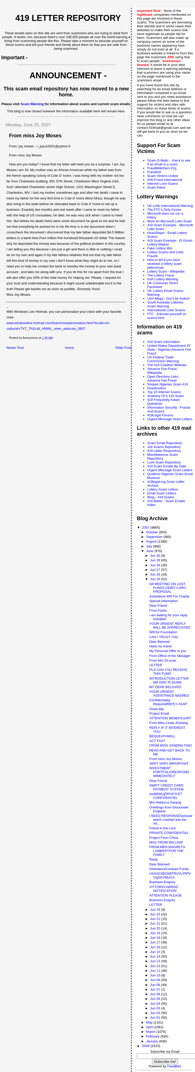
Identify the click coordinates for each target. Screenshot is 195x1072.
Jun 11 (155, 971)
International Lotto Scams (166, 310)
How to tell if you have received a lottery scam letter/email (164, 263)
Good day (156, 709)
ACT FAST (157, 741)
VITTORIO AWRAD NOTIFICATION (163, 889)
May (149, 1022)
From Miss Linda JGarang (168, 723)
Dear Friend (158, 605)
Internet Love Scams (162, 183)
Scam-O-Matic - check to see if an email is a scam (168, 162)
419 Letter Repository (68, 18)
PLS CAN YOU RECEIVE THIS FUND (168, 672)
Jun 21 (155, 923)
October (152, 532)
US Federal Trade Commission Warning (163, 359)
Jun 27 (155, 570)
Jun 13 (155, 961)
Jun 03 (155, 1008)
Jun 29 (155, 560)
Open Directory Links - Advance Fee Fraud (163, 378)
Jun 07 (155, 989)
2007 (146, 527)
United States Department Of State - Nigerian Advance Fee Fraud (169, 349)
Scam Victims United (162, 176)
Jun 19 (155, 933)
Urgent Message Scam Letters (169, 419)
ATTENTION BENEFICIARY (170, 718)
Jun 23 (155, 914)
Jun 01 (155, 1017)
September (154, 537)
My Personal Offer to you (167, 651)
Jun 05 (155, 999)
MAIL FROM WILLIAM (165, 842)
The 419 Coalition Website (166, 365)
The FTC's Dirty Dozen (164, 210)
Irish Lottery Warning (162, 279)
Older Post (123, 348)
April (150, 1027)
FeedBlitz (174, 1066)
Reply (153, 859)
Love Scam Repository (164, 462)
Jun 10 (155, 975)
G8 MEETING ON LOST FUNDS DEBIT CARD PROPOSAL (167, 588)
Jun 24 (155, 909)
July (149, 546)
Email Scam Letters (161, 493)
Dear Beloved (159, 642)
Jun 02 (155, 1013)
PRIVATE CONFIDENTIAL (169, 833)
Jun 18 (155, 938)
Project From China (163, 838)
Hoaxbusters (156, 388)
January (152, 1041)
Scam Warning (32, 104)
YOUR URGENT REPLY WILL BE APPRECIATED (169, 625)
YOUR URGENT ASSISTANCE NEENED (169, 693)
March (151, 1032)
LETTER (155, 665)
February (153, 1036)
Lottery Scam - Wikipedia (165, 271)
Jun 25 (155, 579)
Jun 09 (155, 980)
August (151, 541)
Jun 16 (155, 947)
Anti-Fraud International (164, 180)
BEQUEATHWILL (162, 736)
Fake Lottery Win (159, 248)
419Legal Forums (160, 415)
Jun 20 (155, 928)
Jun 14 (155, 956)
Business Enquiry (162, 882)
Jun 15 (155, 952)
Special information (163, 601)
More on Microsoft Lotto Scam (169, 221)
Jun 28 (155, 565)
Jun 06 (155, 994)
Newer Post (15, 348)
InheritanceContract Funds (169, 869)
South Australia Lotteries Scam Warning (165, 304)
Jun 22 (155, 919)
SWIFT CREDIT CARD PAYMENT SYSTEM (166, 787)
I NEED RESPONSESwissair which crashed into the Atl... (170, 819)
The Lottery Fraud (160, 275)
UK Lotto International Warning (170, 206)
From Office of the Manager (169, 656)
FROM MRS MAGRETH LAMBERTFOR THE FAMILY (167, 851)
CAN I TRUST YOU (163, 637)
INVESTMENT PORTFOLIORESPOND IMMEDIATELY (169, 772)
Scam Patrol (156, 187)
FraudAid (154, 172)
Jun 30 (155, 556)
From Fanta (157, 610)
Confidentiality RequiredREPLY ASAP (168, 702)
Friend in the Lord (162, 828)
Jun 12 (155, 966)
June (150, 551)
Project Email (159, 713)
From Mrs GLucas (162, 660)
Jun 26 (155, 574)
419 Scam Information (163, 342)
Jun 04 (155, 1004)
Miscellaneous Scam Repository (162, 456)
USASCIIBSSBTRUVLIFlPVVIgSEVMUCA (170, 875)
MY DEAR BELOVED (165, 687)
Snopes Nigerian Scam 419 (167, 384)
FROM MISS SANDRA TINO (170, 745)
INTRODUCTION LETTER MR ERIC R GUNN (169, 680)
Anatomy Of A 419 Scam (165, 396)
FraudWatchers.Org (161, 168)
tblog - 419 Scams (160, 497)
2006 (146, 1046)
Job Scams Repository (164, 447)
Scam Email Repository (164, 443)
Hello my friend (160, 646)
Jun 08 (155, 985)
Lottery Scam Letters (162, 489)
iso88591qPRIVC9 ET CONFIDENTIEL (165, 796)
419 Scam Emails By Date (166, 466)
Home (69, 348)
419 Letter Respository (164, 451)
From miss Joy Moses (165, 759)
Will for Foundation (163, 632)
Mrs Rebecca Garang (165, 802)
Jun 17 (155, 942)
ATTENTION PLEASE (165, 895)
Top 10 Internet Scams (164, 392)
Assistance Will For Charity (169, 596)
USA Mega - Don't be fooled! (168, 298)
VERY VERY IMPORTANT (168, 763)
